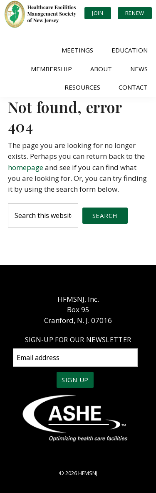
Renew (134, 13)
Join (98, 13)
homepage (25, 167)
